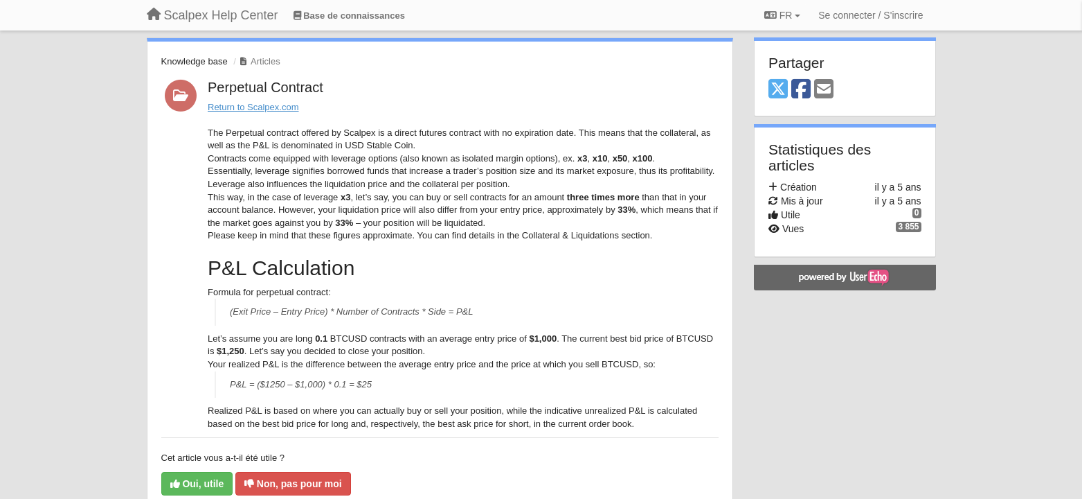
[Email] (823, 90)
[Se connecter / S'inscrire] (870, 15)
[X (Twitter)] (778, 90)
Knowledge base (194, 61)
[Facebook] (801, 90)
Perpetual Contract (265, 87)
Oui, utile (197, 483)
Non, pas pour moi (293, 483)
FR (782, 15)
